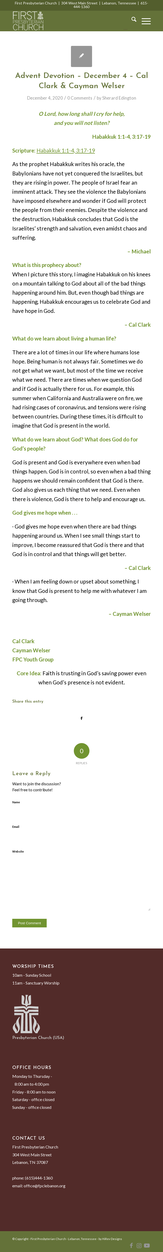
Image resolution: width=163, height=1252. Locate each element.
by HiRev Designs (110, 1239)
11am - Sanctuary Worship (35, 982)
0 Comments (79, 98)
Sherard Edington (119, 98)
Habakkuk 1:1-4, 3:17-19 (66, 150)
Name (16, 802)
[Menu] (143, 20)
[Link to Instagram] (139, 1245)
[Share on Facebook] (81, 718)
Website (18, 851)
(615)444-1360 (39, 1177)
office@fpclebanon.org (44, 1185)
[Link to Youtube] (147, 1245)
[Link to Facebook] (131, 1245)
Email (15, 826)
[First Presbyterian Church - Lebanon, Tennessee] (67, 20)
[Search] (131, 20)
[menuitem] (131, 20)
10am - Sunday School (31, 975)
